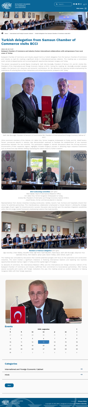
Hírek (7, 375)
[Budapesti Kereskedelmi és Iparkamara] (15, 6)
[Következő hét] (76, 329)
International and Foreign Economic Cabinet (21, 33)
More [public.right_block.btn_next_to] (9, 385)
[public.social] (74, 4)
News (6, 33)
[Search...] (57, 4)
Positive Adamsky (81, 403)
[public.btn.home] (2, 33)
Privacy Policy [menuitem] (82, 401)
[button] (82, 8)
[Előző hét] (10, 329)
